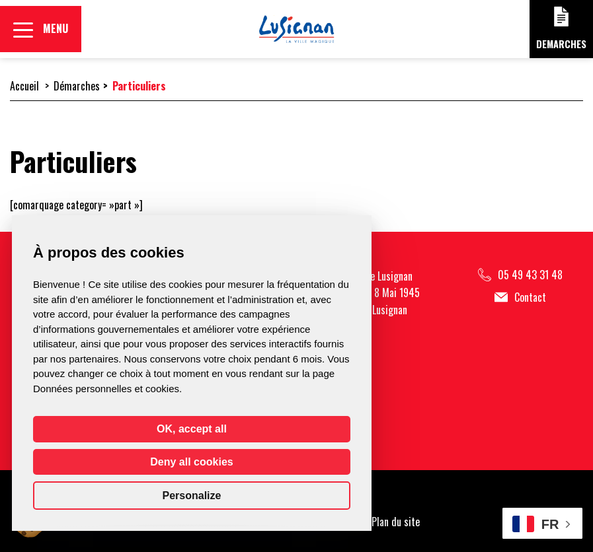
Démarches (77, 86)
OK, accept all (192, 428)
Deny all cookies (191, 461)
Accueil (24, 86)
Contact (520, 297)
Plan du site (396, 522)
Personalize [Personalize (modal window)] (192, 495)
